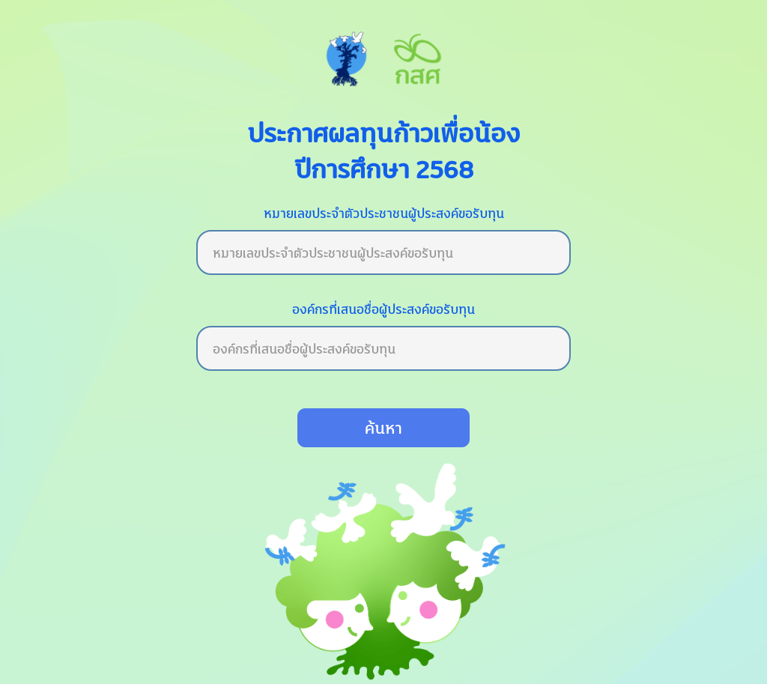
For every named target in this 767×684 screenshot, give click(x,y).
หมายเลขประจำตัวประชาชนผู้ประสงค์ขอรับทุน (384, 213)
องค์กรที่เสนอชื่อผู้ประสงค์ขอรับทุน (383, 309)
